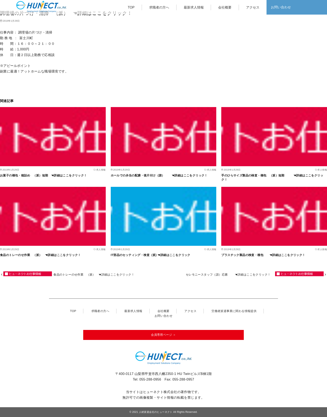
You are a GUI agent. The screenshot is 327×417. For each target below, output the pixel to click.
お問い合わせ (281, 7)
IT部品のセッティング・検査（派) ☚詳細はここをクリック (150, 255)
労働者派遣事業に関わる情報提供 (234, 311)
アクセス (252, 7)
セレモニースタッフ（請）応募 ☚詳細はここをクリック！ (230, 274)
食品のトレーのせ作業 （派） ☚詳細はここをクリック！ (42, 255)
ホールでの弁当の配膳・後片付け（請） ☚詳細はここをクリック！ (161, 175)
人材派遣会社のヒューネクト (155, 412)
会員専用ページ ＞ (163, 334)
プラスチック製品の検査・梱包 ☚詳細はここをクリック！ (264, 255)
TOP (131, 7)
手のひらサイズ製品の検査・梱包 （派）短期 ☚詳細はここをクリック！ (272, 177)
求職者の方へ (159, 7)
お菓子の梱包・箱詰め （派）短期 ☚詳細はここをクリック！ (45, 175)
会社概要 (224, 7)
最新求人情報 (194, 7)
